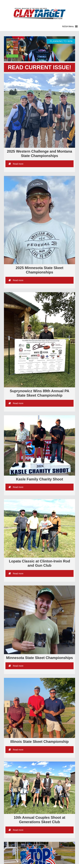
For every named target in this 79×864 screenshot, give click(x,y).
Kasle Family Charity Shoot (39, 479)
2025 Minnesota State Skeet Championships (39, 270)
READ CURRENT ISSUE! (39, 67)
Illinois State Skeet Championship (39, 741)
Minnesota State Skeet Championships (39, 658)
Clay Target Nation (39, 11)
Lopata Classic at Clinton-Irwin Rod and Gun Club (39, 563)
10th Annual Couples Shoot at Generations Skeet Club (39, 819)
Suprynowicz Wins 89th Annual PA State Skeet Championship (39, 393)
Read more (16, 164)
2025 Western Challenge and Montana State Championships (39, 153)
